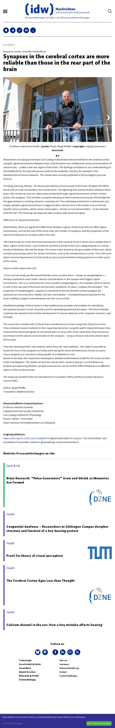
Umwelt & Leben (27, 672)
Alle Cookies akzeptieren (99, 723)
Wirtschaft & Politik (29, 675)
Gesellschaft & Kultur (30, 664)
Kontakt (62, 672)
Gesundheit (25, 668)
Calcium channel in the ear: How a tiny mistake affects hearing (54, 624)
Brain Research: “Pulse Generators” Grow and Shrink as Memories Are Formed (57, 480)
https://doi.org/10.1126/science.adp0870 (25, 438)
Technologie (25, 660)
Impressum (64, 664)
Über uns (63, 660)
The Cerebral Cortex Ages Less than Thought (40, 580)
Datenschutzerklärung (69, 668)
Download (57, 150)
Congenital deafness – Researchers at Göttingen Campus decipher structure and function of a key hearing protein (57, 528)
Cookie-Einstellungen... (13, 723)
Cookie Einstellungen (68, 675)
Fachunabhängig (27, 679)
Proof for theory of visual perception (34, 555)
